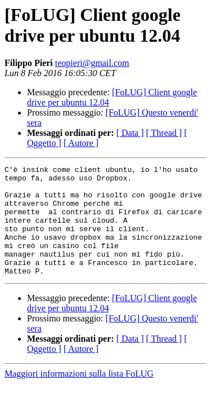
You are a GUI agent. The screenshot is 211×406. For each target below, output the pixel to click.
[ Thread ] (164, 133)
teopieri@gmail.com (92, 63)
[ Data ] (130, 133)
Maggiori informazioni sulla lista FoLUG (79, 395)
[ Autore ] (81, 143)
